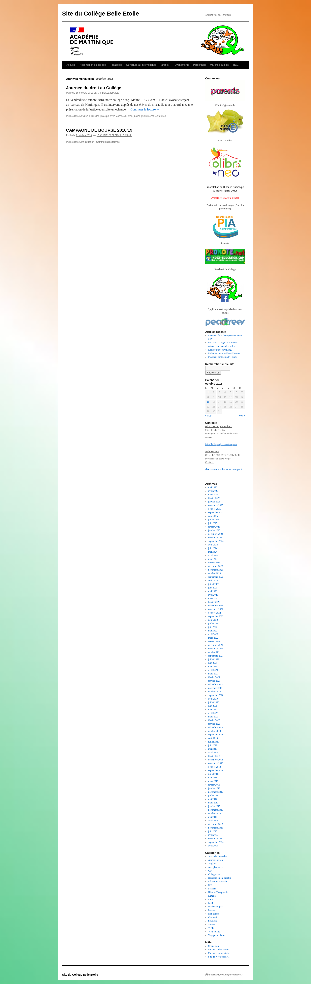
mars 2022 (213, 637)
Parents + (165, 64)
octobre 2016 (214, 813)
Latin (210, 899)
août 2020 (213, 698)
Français (212, 888)
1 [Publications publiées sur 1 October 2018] (208, 392)
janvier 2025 (214, 530)
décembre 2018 (215, 759)
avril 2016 (213, 820)
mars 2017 (213, 802)
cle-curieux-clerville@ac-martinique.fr (223, 469)
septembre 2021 (215, 655)
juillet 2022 (213, 623)
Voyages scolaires (216, 935)
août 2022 (213, 620)
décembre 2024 (215, 534)
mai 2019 (212, 749)
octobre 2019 (214, 731)
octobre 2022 (214, 612)
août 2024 (213, 544)
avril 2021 (213, 670)
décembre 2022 (215, 605)
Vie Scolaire (214, 931)
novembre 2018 (215, 763)
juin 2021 (212, 663)
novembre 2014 (215, 838)
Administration (86, 142)
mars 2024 (213, 559)
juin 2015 (212, 831)
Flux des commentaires (219, 953)
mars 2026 (213, 494)
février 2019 (214, 756)
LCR (210, 903)
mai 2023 (212, 591)
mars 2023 (213, 598)
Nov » (242, 415)
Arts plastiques (215, 867)
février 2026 (214, 498)
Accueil (71, 64)
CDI (210, 870)
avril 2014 (213, 845)
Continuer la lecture (145, 109)
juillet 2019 (213, 741)
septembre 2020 (215, 695)
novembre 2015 (215, 827)
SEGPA (212, 924)
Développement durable (219, 878)
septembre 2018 (215, 770)
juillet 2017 (213, 795)
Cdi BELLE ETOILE (108, 92)
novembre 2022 (215, 609)
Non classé (213, 913)
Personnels (199, 64)
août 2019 (213, 738)
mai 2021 (212, 666)
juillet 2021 (213, 659)
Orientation (213, 917)
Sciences (212, 921)
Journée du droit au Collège (93, 87)
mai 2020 (212, 709)
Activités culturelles (89, 116)
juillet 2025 (213, 519)
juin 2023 (212, 587)
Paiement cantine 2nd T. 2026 (222, 357)
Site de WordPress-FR (218, 956)
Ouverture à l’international (141, 64)
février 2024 (214, 562)
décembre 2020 (215, 684)
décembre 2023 (215, 566)
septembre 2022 (215, 616)
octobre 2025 (214, 508)
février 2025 (214, 526)
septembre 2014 (215, 842)
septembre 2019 (215, 734)
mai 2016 (212, 817)
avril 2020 (213, 713)
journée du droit (124, 116)
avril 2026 (213, 491)
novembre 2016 (215, 809)
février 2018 (214, 784)
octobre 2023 (214, 573)
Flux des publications (218, 949)
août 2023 (213, 580)
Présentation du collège (92, 64)
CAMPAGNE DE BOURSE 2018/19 (99, 130)
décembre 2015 (215, 824)
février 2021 (214, 677)
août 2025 (213, 516)
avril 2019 (213, 752)
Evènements (182, 64)
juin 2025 (212, 523)
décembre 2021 (215, 645)
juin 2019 (212, 745)
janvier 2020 (214, 723)
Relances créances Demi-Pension (224, 353)
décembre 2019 (215, 727)
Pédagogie (116, 64)
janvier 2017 (214, 806)
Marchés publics (219, 64)
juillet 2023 (213, 584)
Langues (212, 895)
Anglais (212, 863)
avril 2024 (213, 555)
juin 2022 (212, 627)
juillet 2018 (213, 774)
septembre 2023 (215, 577)
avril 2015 (213, 835)
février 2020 (214, 720)
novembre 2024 (215, 537)
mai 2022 (212, 630)
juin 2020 (212, 706)
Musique (212, 910)
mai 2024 (212, 551)
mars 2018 (213, 781)
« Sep (208, 415)
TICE (236, 64)
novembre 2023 (215, 569)
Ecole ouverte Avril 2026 (220, 349)
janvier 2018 (214, 788)
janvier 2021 (214, 680)
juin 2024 (212, 548)
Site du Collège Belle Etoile (100, 13)
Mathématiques (215, 906)
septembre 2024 (215, 541)
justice (137, 116)
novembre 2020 (215, 688)
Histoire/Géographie (218, 892)
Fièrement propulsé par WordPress (225, 974)
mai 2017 (212, 799)
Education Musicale (217, 881)
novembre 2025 (215, 505)
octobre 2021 (214, 652)
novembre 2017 (215, 792)
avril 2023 (213, 594)
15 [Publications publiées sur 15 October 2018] (208, 402)
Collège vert (214, 874)
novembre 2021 (215, 648)
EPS (210, 885)
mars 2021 (213, 673)
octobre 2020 (214, 691)
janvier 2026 (214, 501)
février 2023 (214, 602)
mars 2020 (213, 716)
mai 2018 (212, 777)
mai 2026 (212, 487)
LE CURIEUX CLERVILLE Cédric (114, 135)
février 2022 (214, 641)
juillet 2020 (213, 702)
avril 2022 (213, 634)
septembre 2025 (215, 512)
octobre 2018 (214, 766)
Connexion (213, 946)
